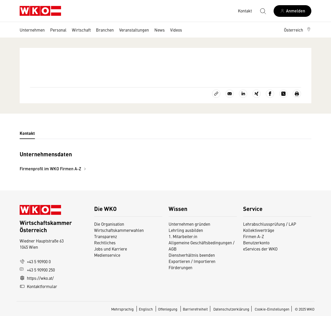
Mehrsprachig (122, 309)
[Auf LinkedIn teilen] (243, 94)
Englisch (146, 309)
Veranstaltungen (134, 30)
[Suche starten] (262, 11)
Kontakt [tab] (27, 133)
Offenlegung (167, 309)
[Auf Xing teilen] (256, 94)
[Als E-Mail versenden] (229, 94)
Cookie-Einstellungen (272, 309)
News (159, 30)
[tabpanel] (117, 160)
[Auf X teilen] (283, 94)
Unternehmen (32, 30)
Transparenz (105, 236)
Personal (58, 30)
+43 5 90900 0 (35, 261)
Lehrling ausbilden (186, 230)
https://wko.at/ (37, 278)
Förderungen (180, 267)
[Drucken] (297, 94)
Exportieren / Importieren (192, 261)
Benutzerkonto (256, 242)
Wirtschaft (81, 30)
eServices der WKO (260, 249)
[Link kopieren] (216, 94)
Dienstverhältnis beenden (192, 255)
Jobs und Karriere (110, 249)
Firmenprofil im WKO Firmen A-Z (53, 169)
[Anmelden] (292, 11)
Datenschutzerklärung (231, 309)
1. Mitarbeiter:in (183, 236)
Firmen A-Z (253, 236)
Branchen (105, 30)
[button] (297, 30)
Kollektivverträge (258, 230)
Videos (176, 30)
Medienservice (107, 255)
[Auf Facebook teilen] (270, 94)
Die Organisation (109, 224)
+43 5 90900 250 (37, 270)
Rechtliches (105, 242)
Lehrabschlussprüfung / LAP (269, 224)
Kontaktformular (38, 286)
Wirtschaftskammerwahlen (119, 230)
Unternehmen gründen (189, 224)
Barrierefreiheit (195, 309)
